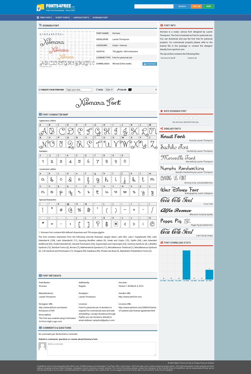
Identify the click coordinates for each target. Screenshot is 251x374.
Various (123, 45)
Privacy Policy (200, 363)
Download (150, 64)
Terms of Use (186, 363)
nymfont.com (178, 49)
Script (115, 45)
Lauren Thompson (120, 39)
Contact (211, 363)
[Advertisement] (97, 77)
